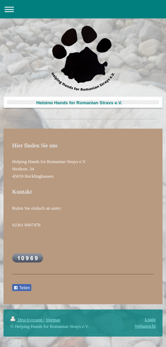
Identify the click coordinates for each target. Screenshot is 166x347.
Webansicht (145, 326)
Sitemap (53, 319)
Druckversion (27, 319)
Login (150, 319)
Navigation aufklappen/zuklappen (83, 9)
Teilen (22, 287)
